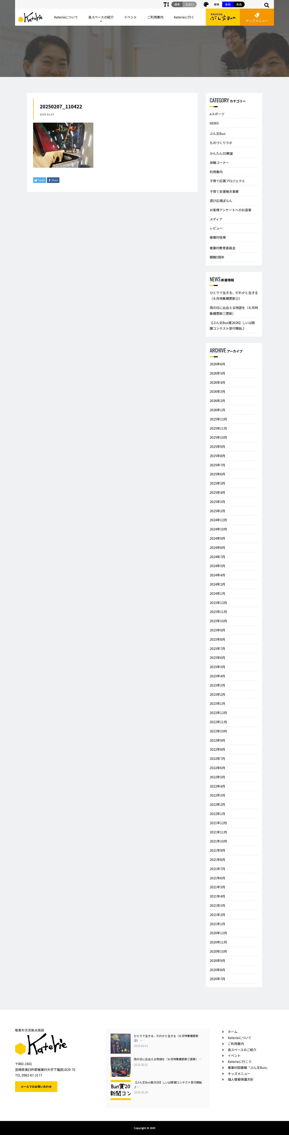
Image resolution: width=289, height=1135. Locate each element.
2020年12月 (218, 932)
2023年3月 (217, 685)
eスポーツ (217, 113)
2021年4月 (217, 896)
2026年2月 (217, 400)
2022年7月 (217, 758)
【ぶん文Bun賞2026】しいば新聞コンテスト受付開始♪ (232, 325)
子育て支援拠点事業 (224, 191)
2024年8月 (217, 547)
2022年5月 (217, 777)
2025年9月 (217, 446)
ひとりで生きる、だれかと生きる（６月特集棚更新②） (234, 295)
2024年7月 (217, 556)
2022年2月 (217, 804)
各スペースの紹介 (101, 17)
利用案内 (216, 171)
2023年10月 (218, 620)
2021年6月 (217, 877)
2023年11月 (218, 611)
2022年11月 (218, 721)
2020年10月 (218, 951)
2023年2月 (217, 694)
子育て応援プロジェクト (227, 180)
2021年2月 (217, 914)
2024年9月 (217, 538)
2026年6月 (217, 364)
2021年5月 (217, 887)
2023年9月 (217, 630)
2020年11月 (218, 942)
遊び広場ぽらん (221, 200)
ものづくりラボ (221, 142)
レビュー (216, 228)
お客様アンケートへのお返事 (230, 209)
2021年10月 (218, 841)
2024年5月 (217, 565)
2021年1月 (217, 923)
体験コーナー (219, 162)
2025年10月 (218, 437)
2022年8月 (217, 749)
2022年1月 (217, 813)
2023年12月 (218, 602)
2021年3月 (217, 905)
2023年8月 (217, 639)
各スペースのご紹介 (242, 1049)
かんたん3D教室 (221, 153)
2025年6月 (217, 474)
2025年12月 (218, 419)
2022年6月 (217, 767)
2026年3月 (217, 391)
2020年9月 (217, 960)
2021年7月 (217, 868)
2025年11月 (218, 428)
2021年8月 (217, 859)
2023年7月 (217, 648)
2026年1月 (217, 409)
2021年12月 (218, 822)
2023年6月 (217, 657)
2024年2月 (217, 584)
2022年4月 (217, 786)
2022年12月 (218, 712)
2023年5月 (217, 666)
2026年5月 (217, 373)
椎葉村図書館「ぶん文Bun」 (248, 1067)
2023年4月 (217, 676)
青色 (228, 4)
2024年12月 (218, 519)
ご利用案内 (155, 17)
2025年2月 (217, 510)
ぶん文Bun (217, 133)
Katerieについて (66, 17)
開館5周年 (217, 257)
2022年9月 (217, 740)
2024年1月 (217, 593)
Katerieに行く (184, 17)
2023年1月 (217, 703)
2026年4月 (217, 382)
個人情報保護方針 (240, 1079)
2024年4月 (217, 575)
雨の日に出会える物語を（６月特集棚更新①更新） (234, 310)
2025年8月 (217, 455)
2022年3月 (217, 795)
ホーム (232, 1031)
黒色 (239, 4)
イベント (130, 17)
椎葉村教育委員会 (222, 247)
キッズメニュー (257, 18)
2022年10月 (218, 731)
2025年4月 (217, 492)
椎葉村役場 (218, 237)
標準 (216, 4)
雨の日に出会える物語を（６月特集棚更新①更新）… (167, 1059)
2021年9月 (217, 850)
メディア (216, 219)
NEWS (214, 123)
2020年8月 (217, 969)
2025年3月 (217, 501)
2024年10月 (218, 529)
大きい (189, 4)
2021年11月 (218, 832)
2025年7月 (217, 464)
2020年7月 (217, 978)
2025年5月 (217, 483)
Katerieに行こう (239, 1061)
